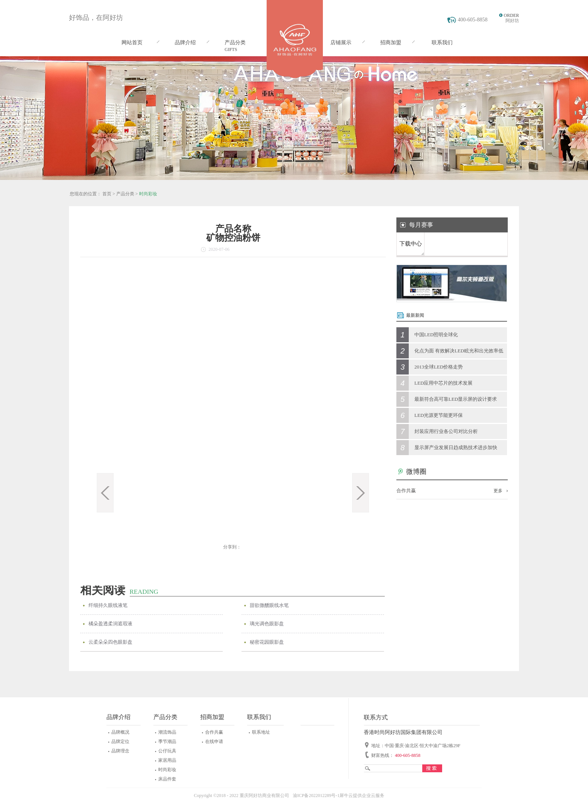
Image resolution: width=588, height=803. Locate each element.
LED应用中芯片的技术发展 (443, 383)
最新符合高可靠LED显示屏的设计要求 (455, 399)
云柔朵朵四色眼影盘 (110, 642)
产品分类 (125, 193)
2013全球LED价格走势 (438, 367)
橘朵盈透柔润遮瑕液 (110, 623)
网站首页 (132, 42)
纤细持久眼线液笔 (108, 605)
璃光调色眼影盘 (267, 623)
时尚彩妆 (148, 193)
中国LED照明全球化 (436, 334)
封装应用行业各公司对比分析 (446, 431)
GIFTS (231, 49)
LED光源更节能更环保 (438, 415)
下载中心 (410, 244)
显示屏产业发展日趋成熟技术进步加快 (455, 447)
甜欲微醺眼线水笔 (269, 605)
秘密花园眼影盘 (267, 642)
